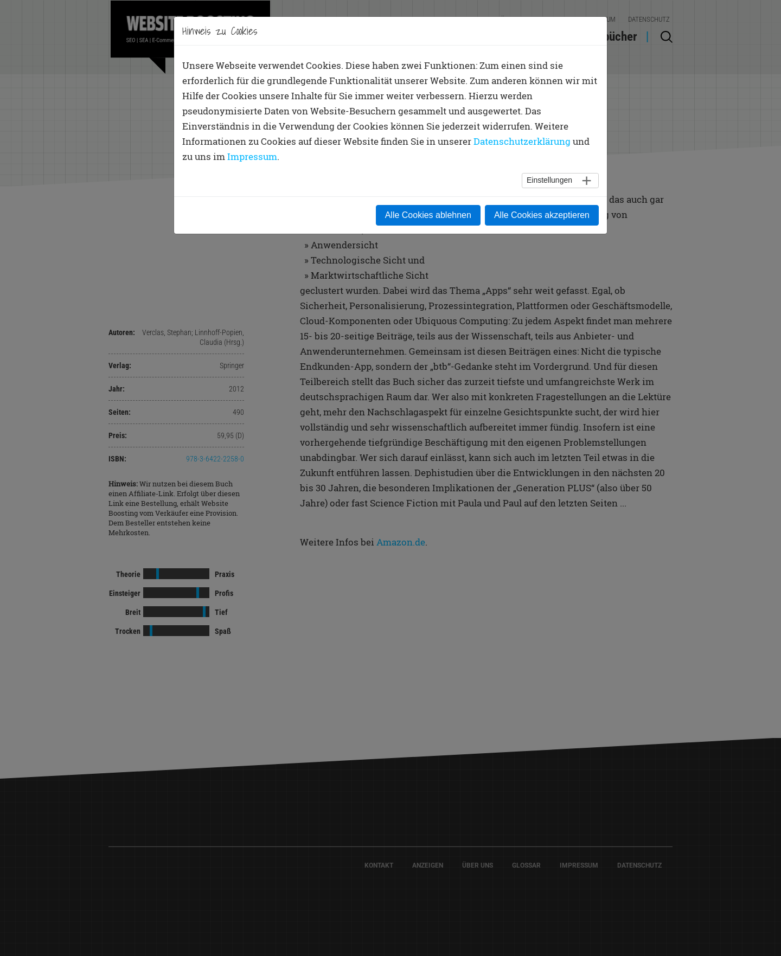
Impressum (252, 156)
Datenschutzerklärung (522, 141)
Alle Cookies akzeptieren (542, 215)
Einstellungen (549, 180)
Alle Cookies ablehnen (428, 215)
